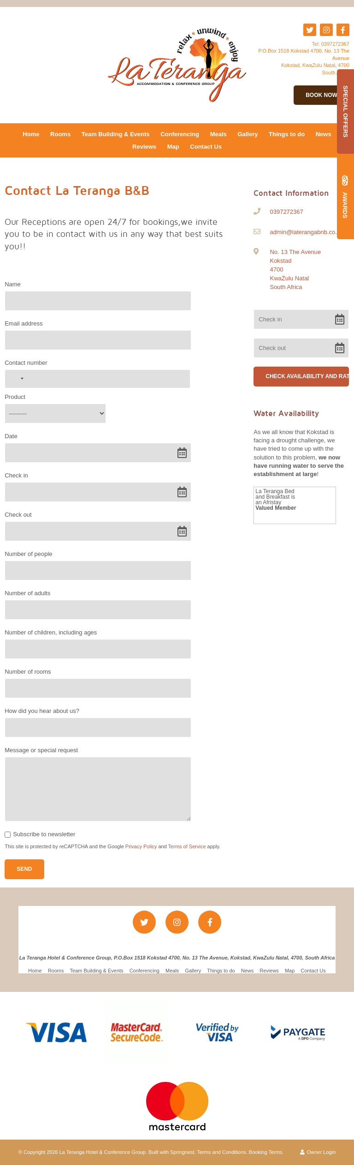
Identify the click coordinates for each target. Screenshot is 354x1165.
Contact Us (206, 146)
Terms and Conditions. (222, 1152)
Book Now (321, 95)
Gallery (247, 134)
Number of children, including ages (51, 632)
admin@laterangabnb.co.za (306, 232)
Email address (23, 323)
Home (31, 134)
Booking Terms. (266, 1152)
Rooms (60, 134)
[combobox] (15, 379)
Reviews (144, 146)
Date (11, 436)
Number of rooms (28, 671)
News (323, 134)
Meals (218, 134)
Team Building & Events (116, 134)
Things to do (287, 134)
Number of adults (27, 593)
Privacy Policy (141, 846)
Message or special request (41, 750)
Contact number (26, 362)
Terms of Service (187, 846)
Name (13, 284)
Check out (18, 514)
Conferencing (179, 134)
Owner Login (318, 1152)
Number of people (28, 553)
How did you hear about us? (42, 710)
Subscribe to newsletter (44, 834)
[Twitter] (309, 30)
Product (15, 396)
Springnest (182, 1152)
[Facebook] (342, 30)
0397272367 (335, 44)
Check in (16, 475)
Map (173, 146)
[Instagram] (326, 30)
